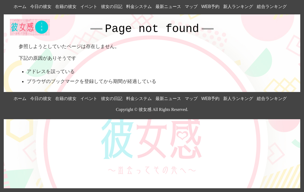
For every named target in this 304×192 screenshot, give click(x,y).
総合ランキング (272, 6)
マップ (191, 6)
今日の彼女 (40, 6)
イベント (88, 6)
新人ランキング (238, 6)
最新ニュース (168, 6)
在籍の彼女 (66, 6)
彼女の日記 (111, 6)
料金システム (139, 6)
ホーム (20, 6)
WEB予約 (210, 6)
